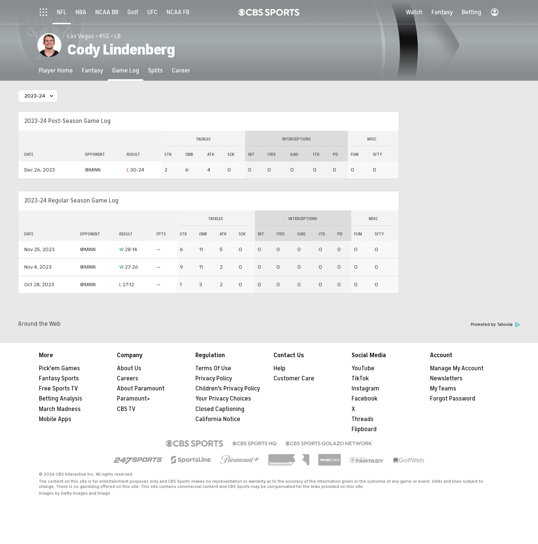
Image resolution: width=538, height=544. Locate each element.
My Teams (443, 388)
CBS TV (126, 409)
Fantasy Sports (59, 378)
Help (279, 368)
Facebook (364, 398)
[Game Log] (125, 70)
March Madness (60, 409)
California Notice (217, 419)
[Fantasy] (92, 70)
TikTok (360, 378)
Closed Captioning (219, 409)
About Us (129, 368)
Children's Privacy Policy (227, 388)
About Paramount (140, 388)
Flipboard (364, 429)
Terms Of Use (213, 368)
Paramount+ (133, 398)
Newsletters (446, 378)
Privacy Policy (213, 378)
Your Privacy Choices (223, 398)
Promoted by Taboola (495, 324)
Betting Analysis (60, 398)
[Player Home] (55, 70)
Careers (127, 378)
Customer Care (293, 378)
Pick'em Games (59, 368)
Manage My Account (456, 368)
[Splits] (155, 70)
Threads (363, 419)
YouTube (363, 368)
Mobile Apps (55, 419)
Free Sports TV (58, 388)
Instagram (365, 388)
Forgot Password (452, 398)
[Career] (181, 70)
